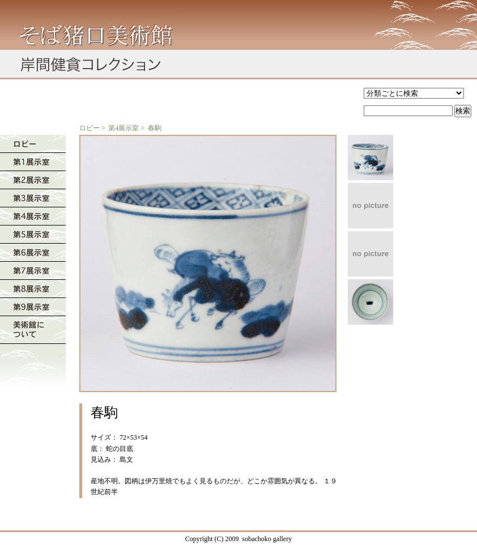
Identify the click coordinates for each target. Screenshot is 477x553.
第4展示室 (123, 128)
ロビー (89, 128)
